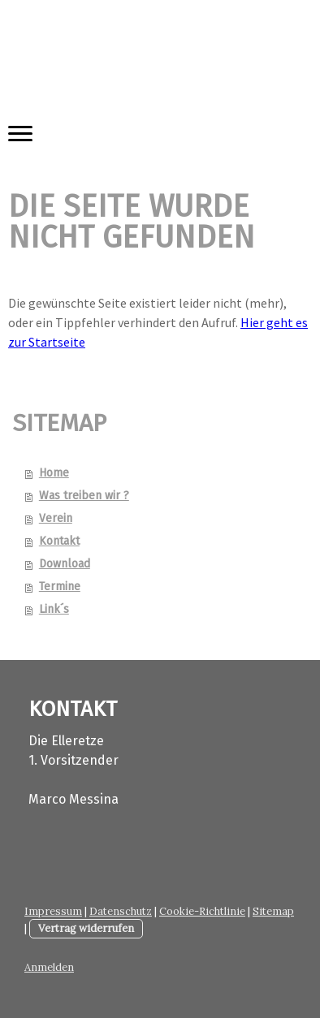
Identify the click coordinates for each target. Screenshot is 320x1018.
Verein (55, 518)
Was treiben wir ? (84, 496)
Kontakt (59, 541)
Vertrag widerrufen (86, 928)
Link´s (54, 609)
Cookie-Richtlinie (202, 911)
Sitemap (273, 911)
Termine (59, 586)
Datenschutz (120, 911)
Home (54, 473)
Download (64, 564)
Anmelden (49, 967)
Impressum (53, 911)
